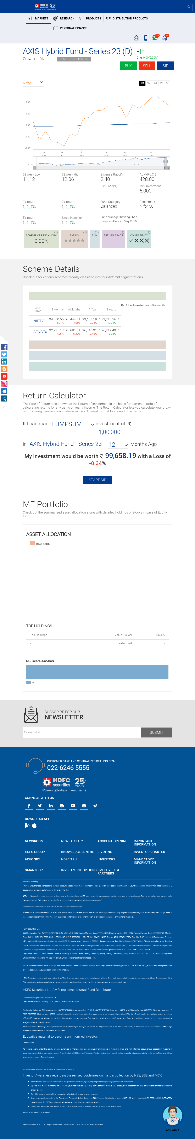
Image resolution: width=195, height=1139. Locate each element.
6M (155, 83)
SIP (165, 66)
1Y (161, 83)
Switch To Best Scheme (73, 59)
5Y (167, 83)
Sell (147, 66)
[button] (33, 83)
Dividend (46, 59)
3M (148, 83)
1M (142, 83)
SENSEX (40, 332)
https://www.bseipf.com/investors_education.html (44, 1061)
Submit (156, 732)
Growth (29, 59)
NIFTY (38, 321)
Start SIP (97, 480)
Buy (128, 66)
